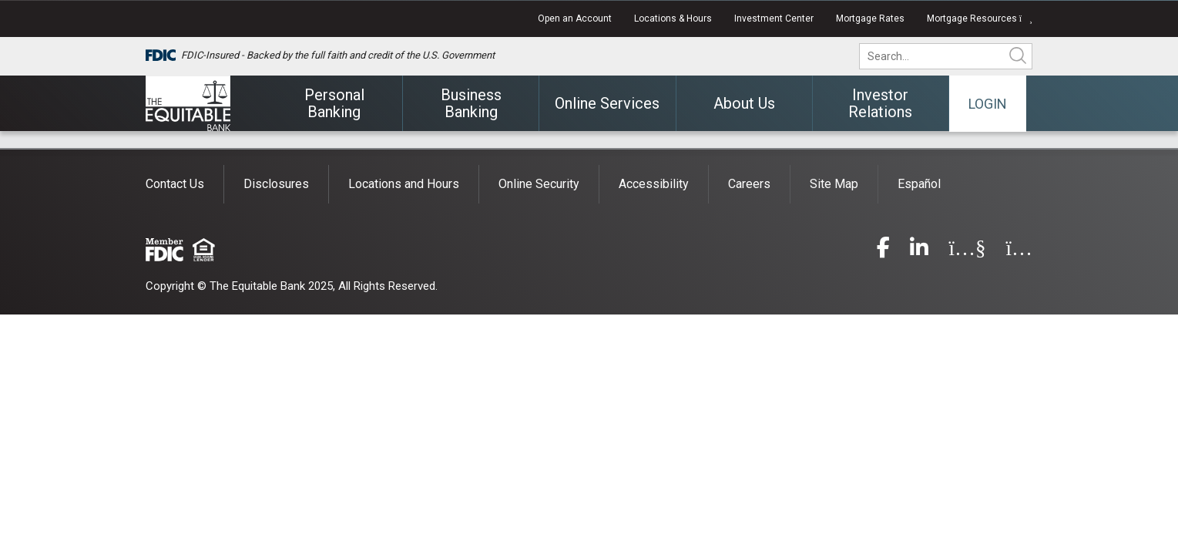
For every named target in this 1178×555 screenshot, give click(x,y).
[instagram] (1018, 251)
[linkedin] (919, 251)
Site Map (834, 184)
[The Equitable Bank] (188, 103)
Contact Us (175, 184)
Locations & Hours (673, 18)
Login (987, 104)
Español (919, 184)
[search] (956, 56)
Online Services (607, 103)
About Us (744, 103)
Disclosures (276, 184)
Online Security (538, 184)
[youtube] (966, 251)
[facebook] (883, 251)
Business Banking (471, 103)
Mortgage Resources (979, 18)
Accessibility (654, 184)
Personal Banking (334, 103)
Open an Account (575, 18)
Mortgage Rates (870, 18)
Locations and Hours (403, 184)
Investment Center (774, 18)
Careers (749, 184)
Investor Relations (880, 103)
